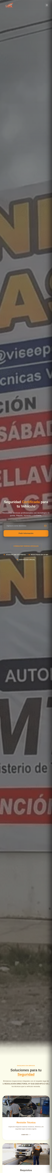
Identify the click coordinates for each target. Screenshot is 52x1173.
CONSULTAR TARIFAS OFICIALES (26, 546)
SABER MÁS (26, 1134)
